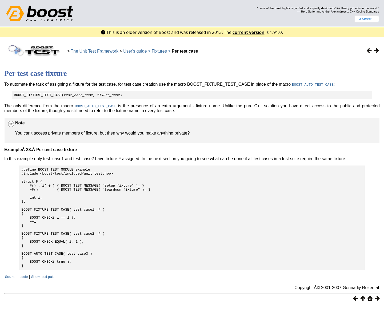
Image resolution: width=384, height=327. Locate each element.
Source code (16, 297)
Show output (42, 297)
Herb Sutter (308, 11)
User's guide (135, 51)
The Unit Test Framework (94, 51)
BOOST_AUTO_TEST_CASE (313, 84)
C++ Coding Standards (364, 11)
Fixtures (159, 51)
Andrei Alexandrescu (335, 11)
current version (249, 32)
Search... (366, 19)
